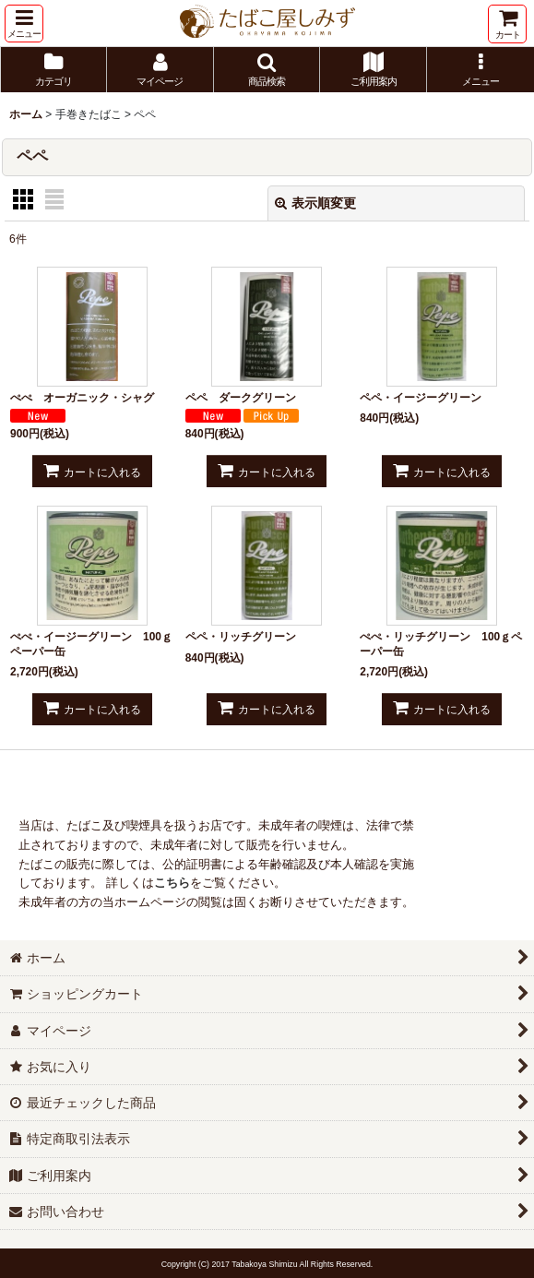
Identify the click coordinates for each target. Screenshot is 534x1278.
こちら (172, 883)
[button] (24, 23)
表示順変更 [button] (315, 203)
